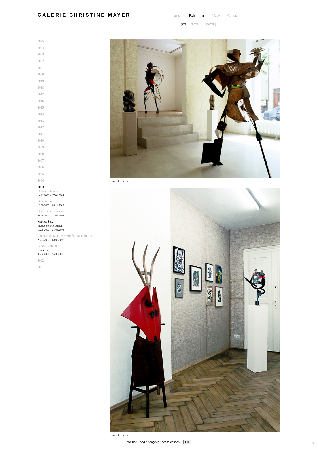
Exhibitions (197, 15)
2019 (41, 81)
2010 (41, 140)
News (216, 15)
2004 (41, 180)
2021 (41, 67)
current (195, 24)
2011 (41, 134)
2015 (41, 107)
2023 (41, 54)
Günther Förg (46, 201)
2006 (41, 167)
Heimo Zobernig (48, 191)
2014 (41, 114)
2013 (41, 120)
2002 (41, 260)
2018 (41, 87)
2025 (41, 41)
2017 (41, 94)
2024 (41, 48)
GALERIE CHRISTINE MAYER (84, 15)
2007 (41, 160)
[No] (312, 443)
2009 (41, 147)
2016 (41, 101)
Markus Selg (45, 221)
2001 (41, 267)
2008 (41, 154)
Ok (187, 442)
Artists (177, 15)
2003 (41, 187)
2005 (41, 174)
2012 (41, 127)
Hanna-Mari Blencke (51, 211)
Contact (232, 15)
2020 (41, 74)
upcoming (210, 24)
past (183, 24)
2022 (41, 61)
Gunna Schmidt (47, 246)
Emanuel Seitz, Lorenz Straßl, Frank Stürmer (65, 235)
